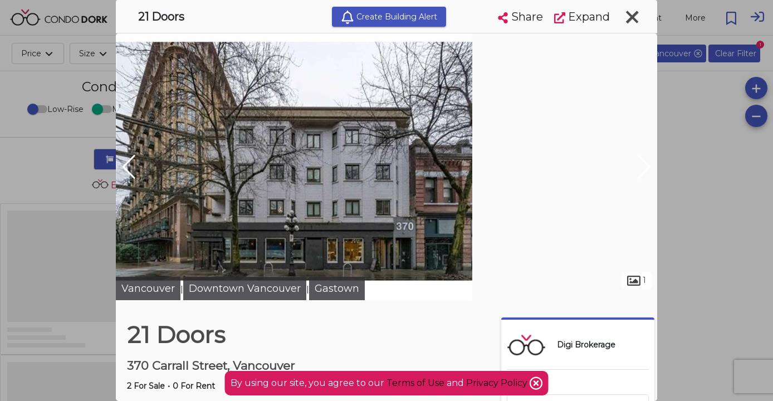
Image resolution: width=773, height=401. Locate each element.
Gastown (337, 288)
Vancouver (148, 288)
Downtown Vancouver (245, 288)
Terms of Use (415, 383)
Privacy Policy (498, 383)
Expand (582, 16)
